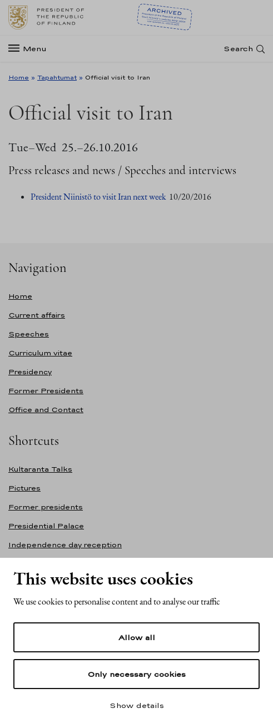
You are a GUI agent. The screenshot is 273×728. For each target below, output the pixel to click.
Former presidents (45, 507)
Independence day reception (65, 544)
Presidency (30, 372)
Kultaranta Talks (40, 469)
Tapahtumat (57, 77)
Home (18, 77)
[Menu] (30, 48)
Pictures (24, 488)
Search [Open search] (238, 48)
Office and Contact (45, 409)
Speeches (28, 334)
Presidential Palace (46, 526)
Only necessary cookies (136, 674)
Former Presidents (45, 390)
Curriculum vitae (40, 353)
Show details (137, 705)
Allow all (136, 637)
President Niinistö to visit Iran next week (98, 196)
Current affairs (36, 315)
